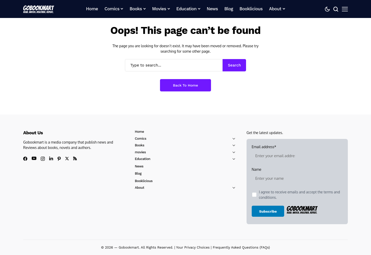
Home (139, 132)
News (139, 166)
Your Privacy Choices (193, 247)
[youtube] (34, 158)
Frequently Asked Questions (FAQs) (241, 247)
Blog (138, 173)
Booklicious (144, 181)
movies (140, 152)
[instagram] (43, 159)
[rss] (75, 158)
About (139, 188)
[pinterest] (59, 159)
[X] (67, 158)
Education (142, 159)
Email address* (275, 154)
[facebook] (25, 159)
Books (139, 145)
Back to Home (185, 85)
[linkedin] (51, 158)
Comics (140, 138)
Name (275, 176)
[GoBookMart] (38, 9)
